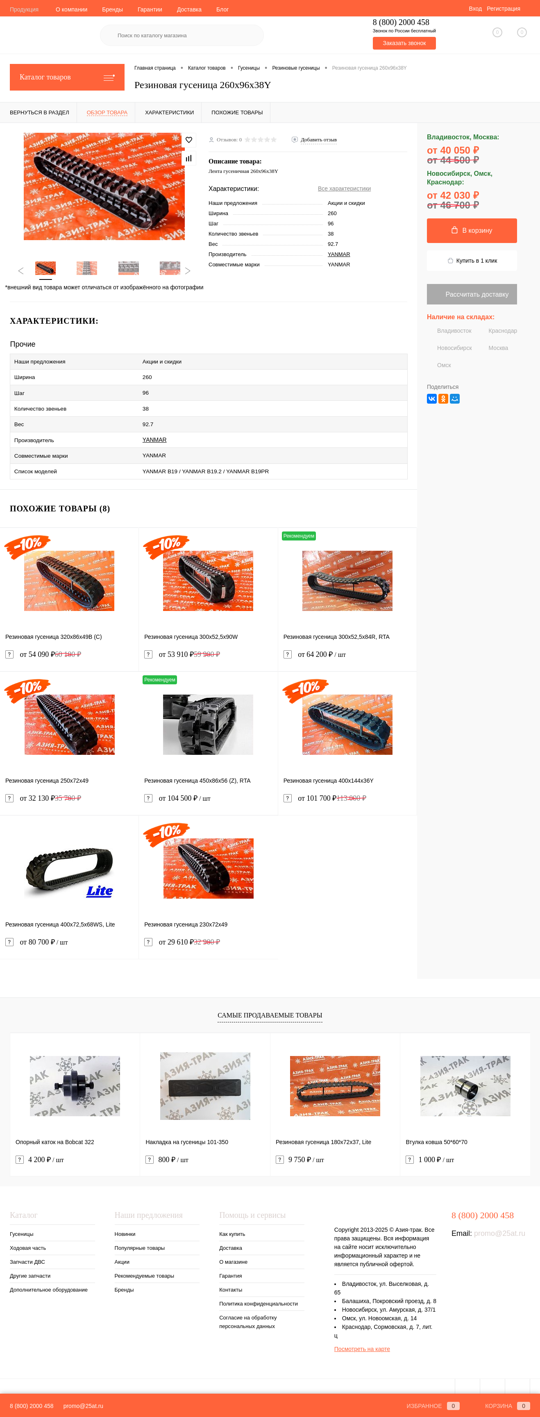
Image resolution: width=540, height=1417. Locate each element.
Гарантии (150, 9)
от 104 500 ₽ (208, 794)
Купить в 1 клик (472, 260)
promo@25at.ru (499, 1224)
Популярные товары (140, 1239)
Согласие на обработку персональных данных (248, 1313)
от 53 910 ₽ (182, 645)
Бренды (112, 9)
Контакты (230, 1281)
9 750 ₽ (300, 1151)
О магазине (233, 1253)
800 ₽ (166, 1151)
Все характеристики (344, 188)
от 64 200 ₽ (347, 650)
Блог (222, 9)
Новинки (125, 1225)
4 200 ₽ (40, 1151)
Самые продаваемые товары (270, 1006)
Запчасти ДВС (27, 1253)
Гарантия (230, 1267)
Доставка (189, 9)
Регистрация (503, 8)
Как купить (232, 1225)
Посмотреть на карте (362, 1340)
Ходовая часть (28, 1239)
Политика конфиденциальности (258, 1295)
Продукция (24, 9)
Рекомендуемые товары (145, 1267)
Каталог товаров (67, 77)
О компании (71, 9)
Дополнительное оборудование (49, 1281)
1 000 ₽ (430, 1151)
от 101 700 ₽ (325, 789)
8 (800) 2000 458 (32, 1406)
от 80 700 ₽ (69, 938)
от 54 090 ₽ (43, 645)
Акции (122, 1253)
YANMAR (339, 254)
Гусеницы (21, 1225)
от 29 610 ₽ (182, 933)
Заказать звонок (404, 43)
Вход (475, 8)
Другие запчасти (30, 1267)
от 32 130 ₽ (43, 789)
